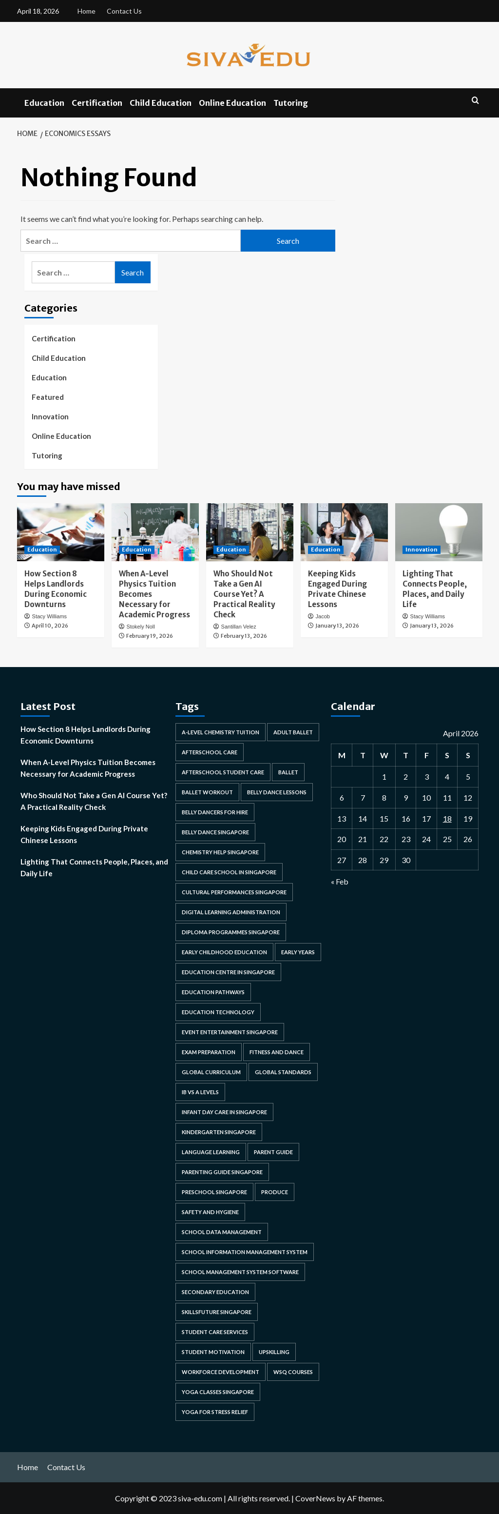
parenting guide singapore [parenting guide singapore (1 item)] (222, 1172)
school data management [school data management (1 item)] (222, 1232)
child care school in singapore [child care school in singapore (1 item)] (229, 872)
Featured (48, 397)
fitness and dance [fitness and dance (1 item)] (277, 1052)
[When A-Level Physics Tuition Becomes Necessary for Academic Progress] (155, 532)
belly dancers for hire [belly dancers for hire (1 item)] (215, 812)
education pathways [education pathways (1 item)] (213, 992)
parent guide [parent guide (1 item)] (273, 1152)
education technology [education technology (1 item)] (218, 1012)
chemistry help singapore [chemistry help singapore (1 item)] (220, 852)
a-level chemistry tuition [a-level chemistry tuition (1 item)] (220, 732)
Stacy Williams (49, 616)
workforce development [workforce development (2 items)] (220, 1372)
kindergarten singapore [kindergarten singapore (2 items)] (219, 1132)
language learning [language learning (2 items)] (211, 1152)
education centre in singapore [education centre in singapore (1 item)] (228, 972)
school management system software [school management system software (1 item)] (240, 1272)
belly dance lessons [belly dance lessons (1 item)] (277, 792)
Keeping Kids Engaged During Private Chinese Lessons (84, 834)
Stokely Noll (141, 626)
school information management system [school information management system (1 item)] (244, 1252)
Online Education (232, 103)
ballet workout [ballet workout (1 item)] (207, 792)
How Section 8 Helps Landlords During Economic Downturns (85, 735)
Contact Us (124, 11)
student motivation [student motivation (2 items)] (213, 1352)
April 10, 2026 (50, 625)
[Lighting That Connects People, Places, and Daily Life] (438, 532)
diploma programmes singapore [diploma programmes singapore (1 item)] (231, 932)
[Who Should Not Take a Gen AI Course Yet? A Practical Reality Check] (249, 532)
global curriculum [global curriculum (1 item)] (211, 1072)
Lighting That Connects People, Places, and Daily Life (94, 867)
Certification (97, 103)
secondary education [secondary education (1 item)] (215, 1292)
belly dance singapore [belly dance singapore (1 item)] (215, 832)
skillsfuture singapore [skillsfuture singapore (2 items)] (216, 1312)
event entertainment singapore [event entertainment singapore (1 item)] (230, 1032)
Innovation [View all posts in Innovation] (421, 549)
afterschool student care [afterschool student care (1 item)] (223, 772)
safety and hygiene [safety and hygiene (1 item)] (210, 1212)
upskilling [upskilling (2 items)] (274, 1352)
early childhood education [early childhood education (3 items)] (224, 952)
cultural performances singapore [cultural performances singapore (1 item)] (234, 892)
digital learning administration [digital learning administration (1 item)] (231, 912)
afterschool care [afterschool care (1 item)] (209, 752)
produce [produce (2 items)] (274, 1192)
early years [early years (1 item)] (298, 952)
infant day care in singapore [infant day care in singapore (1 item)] (224, 1112)
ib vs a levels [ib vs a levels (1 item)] (200, 1092)
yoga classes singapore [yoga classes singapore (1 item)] (218, 1392)
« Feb (339, 881)
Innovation (50, 416)
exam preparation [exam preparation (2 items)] (208, 1052)
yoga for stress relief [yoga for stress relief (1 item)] (215, 1412)
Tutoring (290, 103)
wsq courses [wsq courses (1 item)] (293, 1372)
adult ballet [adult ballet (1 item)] (293, 732)
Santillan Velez (238, 626)
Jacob (323, 616)
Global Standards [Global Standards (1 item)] (283, 1072)
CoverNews (315, 1498)
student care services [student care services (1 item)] (215, 1332)
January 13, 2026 (337, 625)
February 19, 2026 (149, 635)
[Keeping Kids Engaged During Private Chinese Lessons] (344, 532)
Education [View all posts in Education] (42, 549)
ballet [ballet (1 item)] (288, 772)
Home (86, 11)
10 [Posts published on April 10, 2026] (426, 797)
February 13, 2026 (244, 635)
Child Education (161, 103)
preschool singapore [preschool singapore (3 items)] (214, 1192)
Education (44, 103)
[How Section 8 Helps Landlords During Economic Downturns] (60, 532)
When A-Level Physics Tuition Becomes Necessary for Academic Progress (87, 768)
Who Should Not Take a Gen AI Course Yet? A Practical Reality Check (244, 594)
